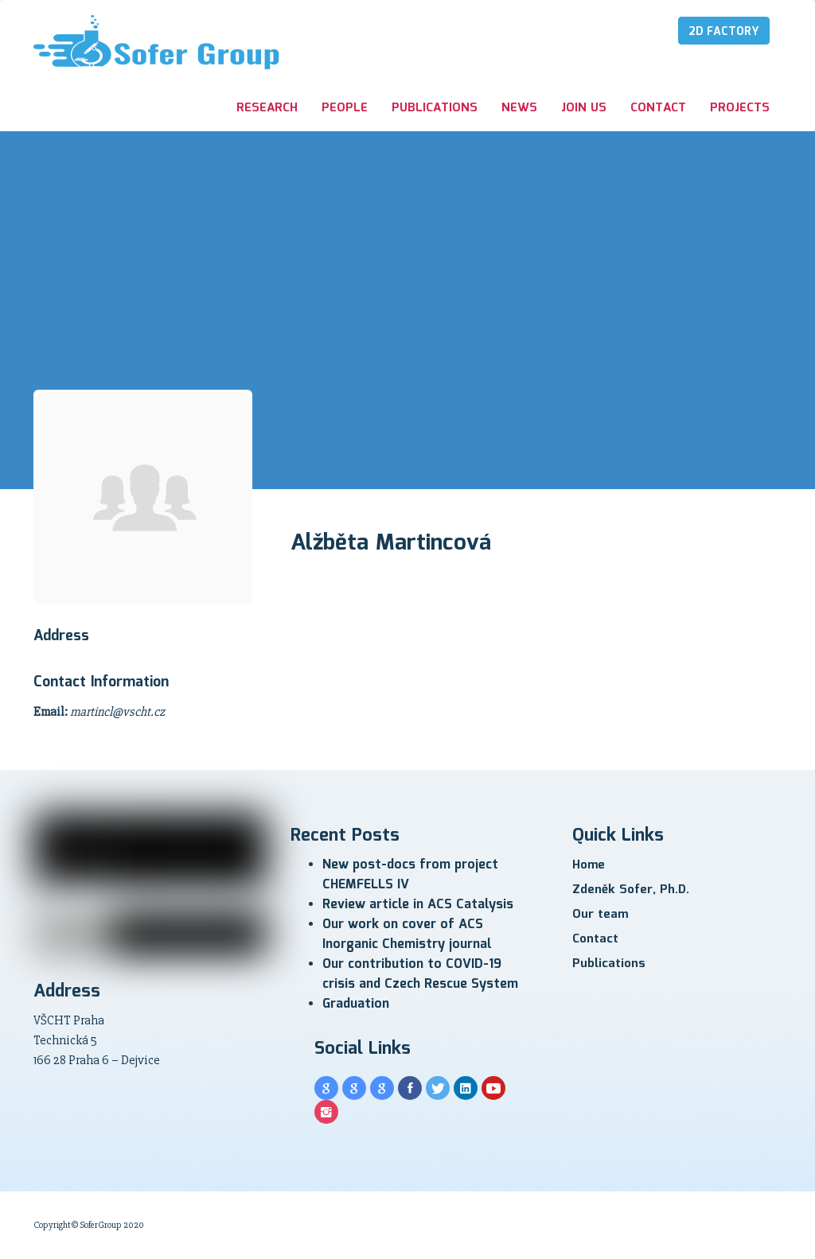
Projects (740, 108)
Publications (435, 108)
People (345, 108)
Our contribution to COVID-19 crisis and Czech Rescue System (420, 974)
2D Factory (723, 32)
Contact (658, 108)
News (519, 108)
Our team (600, 914)
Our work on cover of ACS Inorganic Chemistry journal (406, 934)
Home (588, 865)
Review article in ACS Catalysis (417, 905)
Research (267, 108)
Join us (583, 108)
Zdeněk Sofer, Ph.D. (630, 890)
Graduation (355, 1004)
